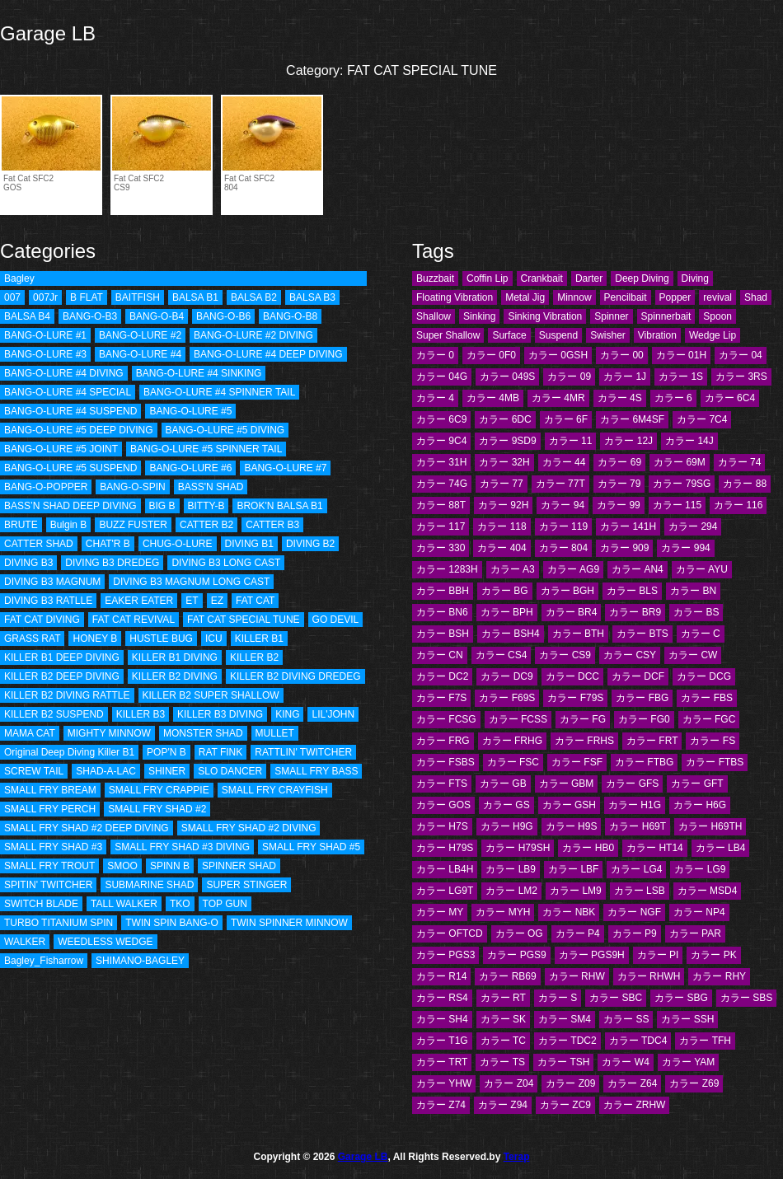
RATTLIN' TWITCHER (303, 752)
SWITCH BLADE (41, 904)
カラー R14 (441, 976)
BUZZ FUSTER (133, 525)
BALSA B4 (27, 316)
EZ (217, 600)
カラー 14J (689, 441)
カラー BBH (442, 591)
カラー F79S (575, 698)
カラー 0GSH (558, 355)
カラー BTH (578, 633)
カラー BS (696, 612)
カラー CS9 (565, 655)
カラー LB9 (510, 869)
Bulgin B (68, 525)
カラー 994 (685, 548)
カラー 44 (564, 462)
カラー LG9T (444, 890)
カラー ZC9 (565, 1105)
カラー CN (439, 655)
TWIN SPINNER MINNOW (289, 923)
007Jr (45, 297)
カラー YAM (688, 1062)
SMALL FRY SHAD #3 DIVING (182, 847)
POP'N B (166, 752)
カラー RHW (577, 976)
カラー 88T (441, 505)
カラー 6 (673, 398)
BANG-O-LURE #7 (285, 468)
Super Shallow (448, 335)
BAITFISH (137, 297)
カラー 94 (562, 505)
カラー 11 (571, 441)
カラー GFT (697, 783)
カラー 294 (692, 526)
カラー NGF (634, 912)
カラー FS (712, 740)
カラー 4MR (558, 398)
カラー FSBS (445, 762)
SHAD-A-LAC (106, 771)
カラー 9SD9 (507, 441)
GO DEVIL (335, 619)
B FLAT (86, 297)
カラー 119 (563, 526)
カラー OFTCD (449, 933)
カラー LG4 (636, 869)
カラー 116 (738, 505)
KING (287, 714)
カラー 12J (628, 441)
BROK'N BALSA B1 (279, 506)
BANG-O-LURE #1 (45, 335)
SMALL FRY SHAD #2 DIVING (248, 828)
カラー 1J (624, 376)
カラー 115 (677, 505)
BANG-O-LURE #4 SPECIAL (67, 392)
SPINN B (170, 866)
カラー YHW (443, 1083)
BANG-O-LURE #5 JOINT (61, 449)
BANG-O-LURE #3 (45, 354)
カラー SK (503, 1019)
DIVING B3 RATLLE (48, 600)
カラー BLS (632, 591)
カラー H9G (507, 826)
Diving (695, 278)
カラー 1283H (447, 569)
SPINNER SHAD (239, 866)
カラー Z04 (508, 1083)
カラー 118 (501, 526)
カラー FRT (652, 740)
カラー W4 (625, 1062)
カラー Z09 (570, 1083)
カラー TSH (563, 1062)
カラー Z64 (632, 1083)
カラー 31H (441, 462)
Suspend (558, 335)
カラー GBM (566, 783)
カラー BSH (442, 633)
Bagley (19, 278)
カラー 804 (563, 548)
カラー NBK (568, 912)
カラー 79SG (681, 483)
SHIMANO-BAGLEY (140, 960)
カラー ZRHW (634, 1105)
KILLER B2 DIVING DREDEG (295, 676)
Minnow (574, 297)
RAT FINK (221, 752)
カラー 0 (435, 355)
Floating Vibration (454, 297)
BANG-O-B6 (223, 316)
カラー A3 (512, 569)
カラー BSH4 (510, 633)
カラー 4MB (493, 398)
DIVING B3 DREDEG (112, 562)
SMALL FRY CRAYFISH (275, 790)
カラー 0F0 (491, 355)
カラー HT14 (654, 848)
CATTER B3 (272, 525)
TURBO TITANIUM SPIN (58, 923)
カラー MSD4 (708, 890)
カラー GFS (632, 783)
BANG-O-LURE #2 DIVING (253, 335)
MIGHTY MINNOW (109, 733)
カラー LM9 (576, 890)
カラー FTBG (644, 762)
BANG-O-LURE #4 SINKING (199, 373)
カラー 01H (681, 355)
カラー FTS (441, 783)
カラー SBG (681, 998)
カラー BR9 (635, 612)
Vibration (657, 335)
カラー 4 (435, 398)
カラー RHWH (649, 976)
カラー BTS (642, 633)
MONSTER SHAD (203, 733)
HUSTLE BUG (161, 638)
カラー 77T (560, 483)
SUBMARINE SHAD (149, 885)
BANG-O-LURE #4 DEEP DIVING (268, 354)
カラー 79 (619, 483)
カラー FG (583, 719)
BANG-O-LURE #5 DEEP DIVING (78, 430)
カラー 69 (619, 462)
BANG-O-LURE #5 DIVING (225, 430)
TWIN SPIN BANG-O (171, 923)
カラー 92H (503, 505)
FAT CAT (255, 600)
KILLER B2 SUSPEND (54, 714)
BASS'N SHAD (211, 487)
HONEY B (95, 638)
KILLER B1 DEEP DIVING (62, 657)
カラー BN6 (442, 612)
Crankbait (542, 278)
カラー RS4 (442, 998)
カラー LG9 (699, 869)
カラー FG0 (644, 719)
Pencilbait (625, 297)
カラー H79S (444, 848)
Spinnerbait (666, 316)
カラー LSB (639, 890)
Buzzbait (435, 278)
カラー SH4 (442, 1019)
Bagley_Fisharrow (43, 960)
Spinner (611, 316)
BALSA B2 (254, 297)
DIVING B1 (249, 544)
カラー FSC (513, 762)
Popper (675, 297)
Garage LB (48, 33)
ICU (214, 638)
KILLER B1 (259, 638)
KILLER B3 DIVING (220, 714)
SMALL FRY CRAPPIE (159, 790)
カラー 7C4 (702, 419)
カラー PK (713, 955)
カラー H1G (634, 805)
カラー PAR (695, 933)
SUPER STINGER (246, 885)
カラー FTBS (714, 762)
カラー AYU (702, 569)
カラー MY (439, 912)
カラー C (700, 633)
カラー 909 (624, 548)
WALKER (24, 941)
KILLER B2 (254, 657)
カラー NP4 (699, 912)
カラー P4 (578, 933)
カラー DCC (572, 676)
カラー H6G (699, 805)
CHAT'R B (108, 544)
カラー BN (693, 591)
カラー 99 (618, 505)
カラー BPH (507, 612)
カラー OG (519, 933)
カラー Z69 (694, 1083)
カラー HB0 (588, 848)
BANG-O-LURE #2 (140, 335)
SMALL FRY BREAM (50, 790)
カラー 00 (622, 355)
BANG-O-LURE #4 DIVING (64, 373)
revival (717, 297)
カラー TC (503, 1040)
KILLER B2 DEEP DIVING (62, 676)
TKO (180, 904)
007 (12, 297)
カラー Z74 (441, 1105)
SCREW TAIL (33, 771)
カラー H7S (442, 826)
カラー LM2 (511, 890)
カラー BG (504, 591)
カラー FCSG (446, 719)
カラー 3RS (741, 376)
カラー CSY (629, 655)
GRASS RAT (32, 638)
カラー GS (506, 805)
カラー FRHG (512, 740)
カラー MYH (503, 912)
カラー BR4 (572, 612)
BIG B (162, 506)
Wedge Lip (712, 335)
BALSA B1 (195, 297)
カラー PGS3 (445, 955)
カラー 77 (501, 483)
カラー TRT (441, 1062)
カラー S (557, 998)
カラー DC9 (506, 676)
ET (191, 600)
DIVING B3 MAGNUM (52, 581)
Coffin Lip (487, 278)
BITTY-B (206, 506)
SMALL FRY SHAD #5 (311, 847)
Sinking (479, 316)
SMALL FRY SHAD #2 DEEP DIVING (86, 828)
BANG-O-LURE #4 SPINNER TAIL (219, 392)
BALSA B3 (312, 297)
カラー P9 (634, 933)
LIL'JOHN (333, 714)
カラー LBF (573, 869)
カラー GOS (443, 805)
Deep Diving (641, 278)
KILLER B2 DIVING (175, 676)
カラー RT (503, 998)
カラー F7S (441, 698)
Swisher (608, 335)
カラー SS (626, 1019)
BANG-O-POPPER (45, 487)
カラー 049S (507, 376)
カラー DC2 (442, 676)
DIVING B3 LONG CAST (225, 562)
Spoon (717, 316)
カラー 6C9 (441, 419)
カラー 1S (681, 376)
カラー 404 (501, 548)
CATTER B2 (206, 525)
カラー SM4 (564, 1019)
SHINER (166, 771)
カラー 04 (740, 355)
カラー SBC (615, 998)
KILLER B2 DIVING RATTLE (67, 695)
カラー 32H (504, 462)
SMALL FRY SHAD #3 (53, 847)
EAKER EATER (139, 600)
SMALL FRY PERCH (50, 809)
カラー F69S (507, 698)
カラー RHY (719, 976)
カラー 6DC (505, 419)
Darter (588, 278)
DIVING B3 (28, 562)
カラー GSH (569, 805)
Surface (509, 335)
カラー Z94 (502, 1105)
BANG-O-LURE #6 (190, 468)
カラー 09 (569, 376)
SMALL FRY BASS (316, 771)
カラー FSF (576, 762)
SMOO (122, 866)
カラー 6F (566, 419)
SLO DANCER (230, 771)
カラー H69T (637, 826)
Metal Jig (525, 297)
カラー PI (658, 955)
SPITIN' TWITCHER (48, 885)
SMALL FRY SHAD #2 (157, 809)
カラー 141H (628, 526)
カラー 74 (740, 462)
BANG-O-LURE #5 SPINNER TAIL (206, 449)
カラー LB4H (444, 869)
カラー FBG (642, 698)
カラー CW (692, 655)
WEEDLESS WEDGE (105, 941)
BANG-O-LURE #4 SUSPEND (70, 411)
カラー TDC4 (638, 1040)
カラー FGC (709, 719)
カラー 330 (440, 548)
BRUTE (21, 525)
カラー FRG (443, 740)
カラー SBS (746, 998)
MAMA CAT (29, 733)
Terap (517, 1157)
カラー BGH (567, 591)
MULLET (275, 733)
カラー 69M (680, 462)
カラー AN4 (637, 569)
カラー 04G (441, 376)
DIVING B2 (310, 544)
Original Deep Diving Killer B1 (69, 752)
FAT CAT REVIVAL (133, 619)
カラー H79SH (517, 848)
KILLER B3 (140, 714)
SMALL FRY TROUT (49, 866)
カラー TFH (705, 1040)
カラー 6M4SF (632, 419)
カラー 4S (620, 398)
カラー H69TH (710, 826)
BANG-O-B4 (156, 316)
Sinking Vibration (545, 316)
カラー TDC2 (567, 1040)
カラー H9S (572, 826)
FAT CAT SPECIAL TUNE (243, 619)
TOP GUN (225, 904)
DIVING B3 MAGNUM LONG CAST (191, 581)
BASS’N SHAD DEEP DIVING (70, 506)
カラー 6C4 (730, 398)
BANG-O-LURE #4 (140, 354)
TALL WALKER (124, 904)
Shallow (433, 316)
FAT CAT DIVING (42, 619)
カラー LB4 (721, 848)
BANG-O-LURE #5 (190, 411)
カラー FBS (707, 698)
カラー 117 (440, 526)
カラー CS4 (501, 655)
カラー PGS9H (592, 955)
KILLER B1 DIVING (175, 657)
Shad (755, 297)
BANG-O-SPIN (132, 487)
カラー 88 (745, 483)
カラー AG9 (573, 569)
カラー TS (502, 1062)
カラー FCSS (518, 719)
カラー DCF (638, 676)
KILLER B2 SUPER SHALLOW (211, 695)
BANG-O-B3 (90, 316)
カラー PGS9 (516, 955)
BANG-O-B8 (290, 316)
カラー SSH (687, 1019)
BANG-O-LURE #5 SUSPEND (70, 468)
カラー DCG (704, 676)
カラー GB (503, 783)
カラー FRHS (584, 740)
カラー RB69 (507, 976)
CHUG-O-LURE (178, 544)
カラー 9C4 (441, 441)
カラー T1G (442, 1040)
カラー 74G (441, 483)
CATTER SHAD (38, 544)
